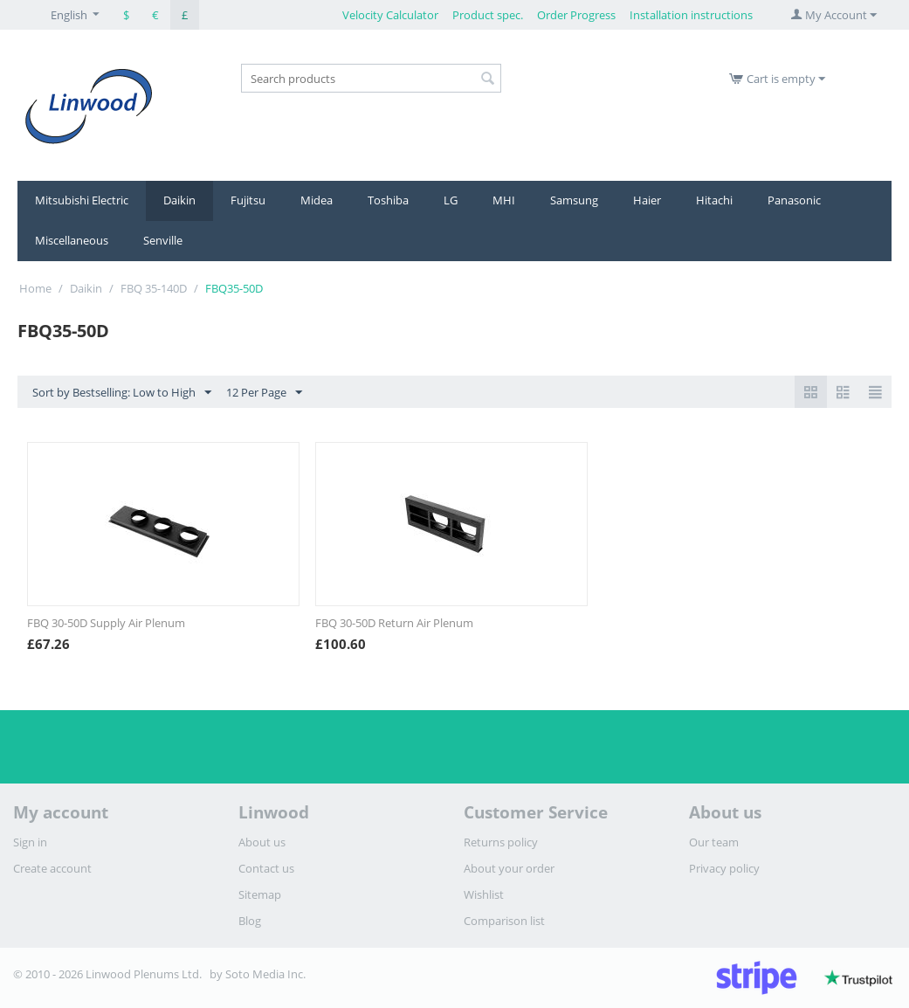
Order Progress (576, 15)
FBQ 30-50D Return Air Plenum (394, 623)
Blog (249, 921)
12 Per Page (264, 393)
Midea (316, 200)
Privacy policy (724, 868)
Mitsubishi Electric (81, 200)
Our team (714, 842)
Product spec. (487, 15)
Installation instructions (691, 15)
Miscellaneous (71, 240)
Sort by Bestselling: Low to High (121, 393)
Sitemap (259, 894)
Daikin (179, 200)
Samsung (574, 200)
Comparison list (504, 921)
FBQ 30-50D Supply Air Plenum (106, 623)
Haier (647, 200)
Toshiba (388, 200)
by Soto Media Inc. (258, 974)
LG (451, 200)
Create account (52, 868)
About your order (509, 868)
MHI (503, 200)
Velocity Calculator (390, 15)
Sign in (30, 842)
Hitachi (714, 200)
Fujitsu (248, 200)
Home (35, 288)
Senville (162, 240)
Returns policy (501, 842)
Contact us (266, 868)
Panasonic (794, 200)
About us (262, 842)
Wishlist (484, 894)
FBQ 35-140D (154, 288)
